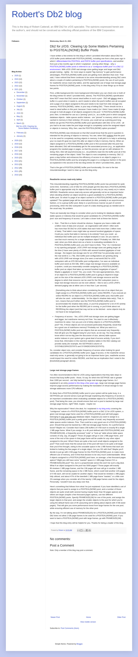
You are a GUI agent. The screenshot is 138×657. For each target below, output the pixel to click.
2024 (17, 79)
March (19, 123)
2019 (17, 144)
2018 (17, 147)
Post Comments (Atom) (70, 628)
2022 (17, 86)
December (21, 92)
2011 (17, 171)
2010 (17, 175)
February (20, 133)
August (20, 106)
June (19, 113)
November (21, 96)
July (18, 109)
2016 (17, 154)
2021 (17, 89)
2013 (17, 164)
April (19, 120)
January (20, 136)
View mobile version (88, 622)
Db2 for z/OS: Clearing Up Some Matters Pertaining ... (28, 127)
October (20, 99)
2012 (17, 168)
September (21, 103)
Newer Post (55, 617)
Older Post (121, 617)
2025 (17, 76)
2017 (17, 151)
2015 (17, 158)
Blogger (79, 644)
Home (88, 617)
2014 (17, 161)
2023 (17, 82)
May (18, 116)
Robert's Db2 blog (47, 14)
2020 (17, 140)
